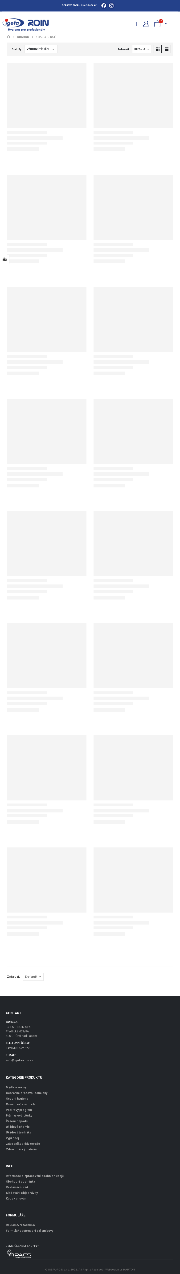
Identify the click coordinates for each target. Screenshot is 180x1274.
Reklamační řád (17, 1187)
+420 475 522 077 (17, 1048)
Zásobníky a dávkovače (23, 1143)
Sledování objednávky (22, 1193)
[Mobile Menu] (137, 23)
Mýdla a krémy (16, 1087)
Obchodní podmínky (20, 1181)
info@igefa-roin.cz (20, 1060)
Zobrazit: (124, 49)
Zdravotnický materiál (21, 1149)
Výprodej (12, 1138)
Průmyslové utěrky (19, 1115)
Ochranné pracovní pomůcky (27, 1093)
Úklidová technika (18, 1132)
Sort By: (17, 49)
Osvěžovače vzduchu (21, 1104)
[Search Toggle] (129, 24)
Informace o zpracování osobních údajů (35, 1176)
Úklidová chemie (18, 1127)
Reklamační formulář (20, 1225)
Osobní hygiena (17, 1098)
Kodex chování (16, 1198)
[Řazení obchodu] (41, 49)
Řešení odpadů (17, 1121)
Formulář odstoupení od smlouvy (29, 1230)
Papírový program (19, 1110)
